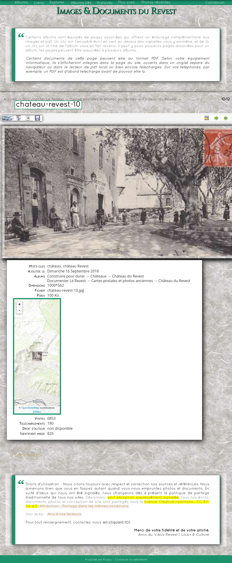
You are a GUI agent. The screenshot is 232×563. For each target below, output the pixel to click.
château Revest (76, 266)
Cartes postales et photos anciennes (103, 99)
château (54, 266)
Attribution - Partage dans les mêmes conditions (83, 506)
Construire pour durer (66, 276)
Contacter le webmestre (131, 560)
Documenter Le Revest (43, 99)
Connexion (215, 2)
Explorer (56, 2)
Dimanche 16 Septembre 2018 (73, 271)
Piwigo (107, 560)
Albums (21, 2)
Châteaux (99, 276)
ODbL (37, 411)
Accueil (10, 99)
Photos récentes (155, 2)
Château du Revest (159, 99)
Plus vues (126, 2)
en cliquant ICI (116, 522)
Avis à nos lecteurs (64, 514)
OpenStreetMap (30, 407)
